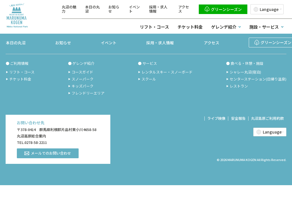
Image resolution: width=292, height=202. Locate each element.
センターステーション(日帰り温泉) (258, 79)
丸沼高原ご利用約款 (267, 118)
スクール (149, 79)
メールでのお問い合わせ (51, 153)
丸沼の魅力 (69, 9)
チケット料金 (190, 27)
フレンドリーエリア (87, 93)
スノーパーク (82, 79)
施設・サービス (264, 27)
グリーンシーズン (226, 9)
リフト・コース (154, 27)
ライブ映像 (215, 118)
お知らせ (113, 9)
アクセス (183, 9)
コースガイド (82, 72)
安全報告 (237, 118)
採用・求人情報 (158, 9)
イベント (134, 9)
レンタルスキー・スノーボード (167, 72)
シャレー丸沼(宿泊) (245, 72)
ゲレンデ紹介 (223, 27)
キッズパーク (82, 86)
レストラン (239, 86)
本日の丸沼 (92, 9)
